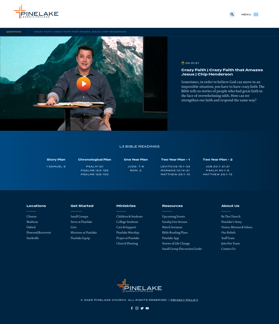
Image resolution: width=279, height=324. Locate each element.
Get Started (82, 206)
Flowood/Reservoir (39, 232)
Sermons (14, 32)
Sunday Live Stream (174, 222)
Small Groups (79, 216)
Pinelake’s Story (231, 222)
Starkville (33, 238)
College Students (127, 222)
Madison (32, 222)
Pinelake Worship (127, 232)
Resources (172, 206)
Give (74, 227)
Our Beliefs (228, 232)
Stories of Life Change (176, 243)
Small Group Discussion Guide (182, 249)
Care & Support (126, 227)
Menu (250, 14)
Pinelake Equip (80, 238)
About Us (230, 206)
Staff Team (228, 238)
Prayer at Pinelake (127, 238)
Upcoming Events (173, 216)
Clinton (31, 216)
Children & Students (129, 216)
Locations (36, 206)
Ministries (126, 206)
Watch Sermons (172, 227)
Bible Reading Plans (175, 232)
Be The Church (230, 216)
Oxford (31, 227)
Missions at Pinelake (84, 232)
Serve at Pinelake (81, 222)
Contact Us (228, 249)
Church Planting (127, 243)
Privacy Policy (184, 300)
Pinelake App (170, 238)
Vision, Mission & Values (236, 227)
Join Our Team (230, 243)
